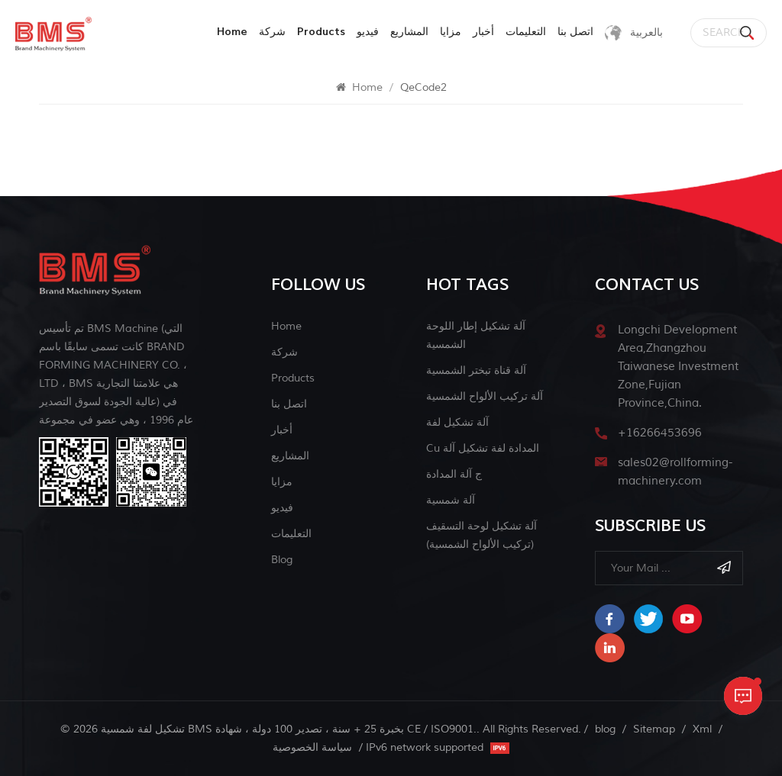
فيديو (368, 31)
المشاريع (409, 31)
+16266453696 (660, 433)
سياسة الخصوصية (312, 747)
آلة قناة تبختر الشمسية (476, 370)
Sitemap (654, 729)
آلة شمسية (450, 500)
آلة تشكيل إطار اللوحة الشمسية (475, 335)
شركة (272, 31)
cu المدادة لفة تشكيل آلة (482, 448)
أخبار (483, 31)
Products (293, 378)
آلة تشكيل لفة (457, 422)
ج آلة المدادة (454, 474)
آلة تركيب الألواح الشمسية (484, 396)
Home (232, 31)
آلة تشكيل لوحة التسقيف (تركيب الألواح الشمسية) (481, 535)
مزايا (450, 31)
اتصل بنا (575, 31)
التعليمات (526, 31)
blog (281, 559)
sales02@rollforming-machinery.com (675, 472)
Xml (702, 729)
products (321, 31)
